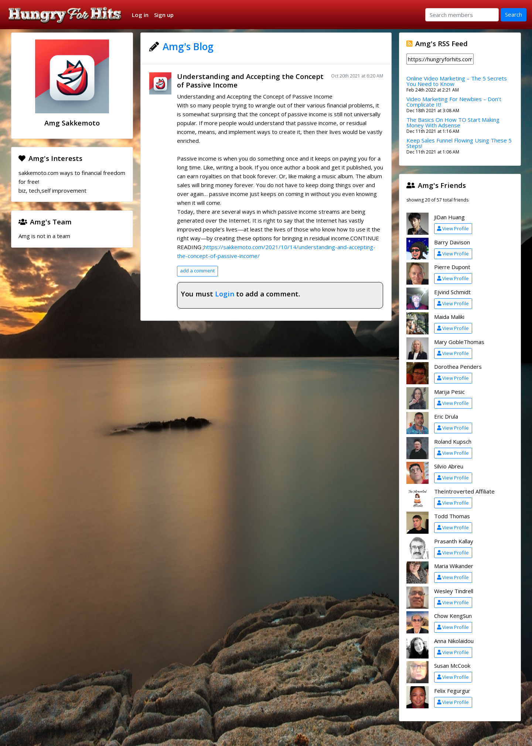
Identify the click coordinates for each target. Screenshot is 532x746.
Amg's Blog (188, 46)
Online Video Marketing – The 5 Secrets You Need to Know (456, 81)
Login (224, 293)
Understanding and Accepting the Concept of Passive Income (250, 80)
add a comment (197, 270)
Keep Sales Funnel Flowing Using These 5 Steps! (459, 143)
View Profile (453, 228)
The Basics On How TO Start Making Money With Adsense (452, 122)
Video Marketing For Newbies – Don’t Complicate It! (453, 101)
